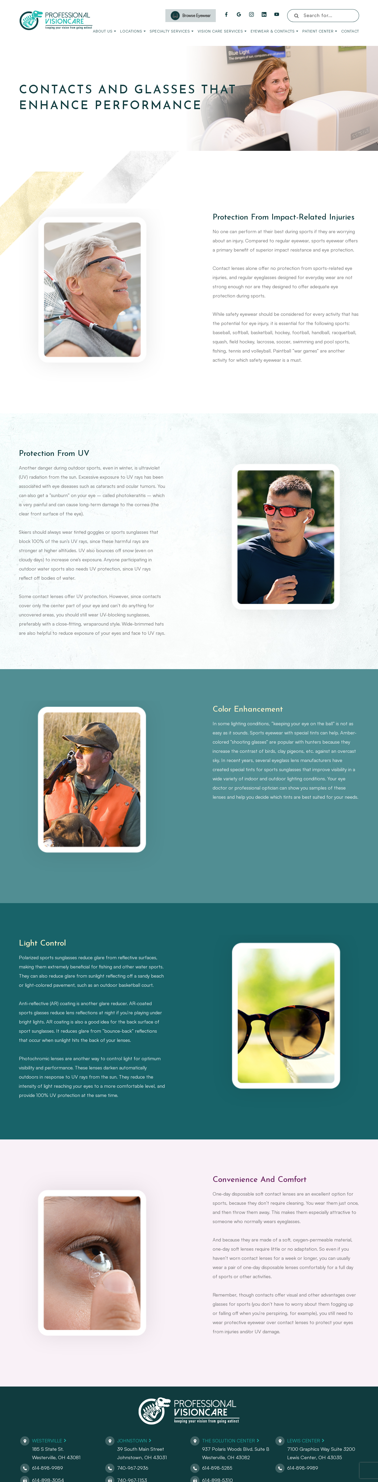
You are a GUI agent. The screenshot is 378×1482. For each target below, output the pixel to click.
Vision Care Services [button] (222, 31)
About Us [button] (104, 31)
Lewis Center (304, 1440)
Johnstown (133, 1440)
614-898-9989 (48, 1468)
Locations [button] (133, 31)
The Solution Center (230, 1440)
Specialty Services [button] (171, 31)
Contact (350, 31)
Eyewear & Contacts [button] (274, 31)
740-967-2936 (133, 1468)
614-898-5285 (217, 1468)
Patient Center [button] (319, 31)
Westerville (48, 1440)
